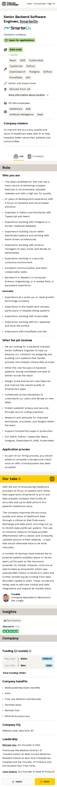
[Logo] (10, 4)
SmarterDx (29, 21)
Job (18, 156)
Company (35, 156)
